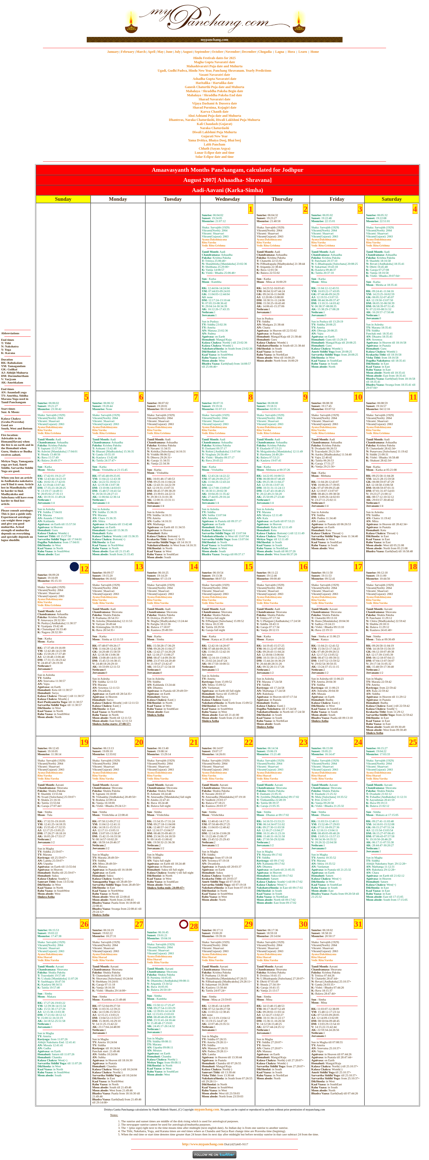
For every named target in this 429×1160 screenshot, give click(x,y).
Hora (291, 52)
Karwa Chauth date (214, 112)
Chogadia (265, 52)
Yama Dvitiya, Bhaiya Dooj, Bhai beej (214, 140)
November (232, 52)
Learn (302, 52)
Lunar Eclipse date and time (214, 153)
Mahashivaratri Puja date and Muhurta (215, 66)
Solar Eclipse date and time (214, 157)
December (249, 52)
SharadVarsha (267, 777)
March (141, 52)
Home (315, 52)
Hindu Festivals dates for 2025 (214, 58)
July (178, 52)
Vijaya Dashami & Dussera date (214, 103)
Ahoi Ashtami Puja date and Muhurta (214, 116)
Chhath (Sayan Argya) (214, 148)
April (151, 52)
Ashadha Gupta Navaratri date (214, 79)
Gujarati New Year (214, 136)
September (202, 52)
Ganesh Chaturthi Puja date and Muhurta (214, 87)
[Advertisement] (104, 19)
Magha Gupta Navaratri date (214, 62)
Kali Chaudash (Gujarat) (214, 124)
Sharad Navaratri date (214, 99)
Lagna (279, 52)
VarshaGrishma (213, 244)
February (127, 52)
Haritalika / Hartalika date (214, 83)
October (217, 52)
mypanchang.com (214, 39)
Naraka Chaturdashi (214, 128)
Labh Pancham (214, 144)
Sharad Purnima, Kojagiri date (214, 107)
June (169, 52)
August (187, 52)
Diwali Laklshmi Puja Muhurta (214, 132)
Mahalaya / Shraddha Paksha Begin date (214, 91)
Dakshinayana (214, 239)
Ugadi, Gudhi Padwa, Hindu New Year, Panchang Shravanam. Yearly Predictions (214, 70)
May (160, 52)
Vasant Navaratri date (214, 75)
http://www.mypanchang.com (203, 1144)
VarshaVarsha (103, 601)
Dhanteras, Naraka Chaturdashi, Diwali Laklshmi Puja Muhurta (214, 120)
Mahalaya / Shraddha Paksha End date (214, 95)
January (113, 52)
